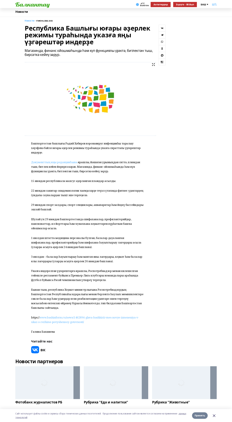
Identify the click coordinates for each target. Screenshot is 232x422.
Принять (200, 415)
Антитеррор (161, 4)
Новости (21, 11)
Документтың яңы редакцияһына (54, 162)
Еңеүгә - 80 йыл (185, 4)
